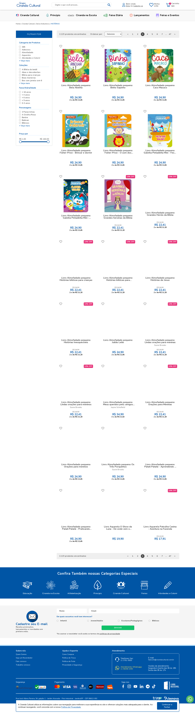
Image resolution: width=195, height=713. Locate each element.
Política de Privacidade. (71, 707)
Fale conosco (21, 661)
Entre (128, 6)
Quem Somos (21, 654)
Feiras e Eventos (167, 15)
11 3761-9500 (126, 660)
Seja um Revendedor (24, 658)
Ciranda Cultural (27, 15)
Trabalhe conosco (23, 665)
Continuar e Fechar (167, 705)
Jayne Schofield (118, 407)
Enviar (118, 628)
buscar (109, 5)
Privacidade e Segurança (72, 665)
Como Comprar (68, 654)
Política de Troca (69, 658)
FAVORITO (60, 46)
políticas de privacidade (110, 634)
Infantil (63, 621)
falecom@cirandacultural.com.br (161, 660)
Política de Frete (68, 661)
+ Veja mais (24, 60)
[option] (27, 587)
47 (170, 34)
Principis (53, 15)
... (166, 34)
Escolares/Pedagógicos (131, 621)
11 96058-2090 (127, 669)
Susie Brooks (160, 345)
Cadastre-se (138, 6)
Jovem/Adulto (97, 621)
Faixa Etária (113, 15)
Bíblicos (155, 621)
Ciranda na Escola (82, 15)
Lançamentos (139, 15)
